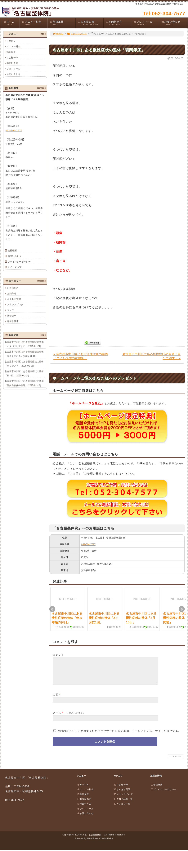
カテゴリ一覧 (122, 808)
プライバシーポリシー (19, 261)
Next (182, 609)
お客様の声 (90, 23)
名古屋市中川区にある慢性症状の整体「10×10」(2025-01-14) (24, 373)
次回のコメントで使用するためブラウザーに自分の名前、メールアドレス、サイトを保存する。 (119, 735)
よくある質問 (14, 299)
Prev (52, 609)
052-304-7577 (88, 544)
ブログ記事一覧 (123, 803)
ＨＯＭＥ (11, 41)
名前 (55, 699)
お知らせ (11, 293)
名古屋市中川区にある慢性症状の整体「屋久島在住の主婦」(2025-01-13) (24, 383)
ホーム (11, 23)
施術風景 (62, 23)
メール (57, 717)
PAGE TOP (175, 760)
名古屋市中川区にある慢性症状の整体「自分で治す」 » (151, 356)
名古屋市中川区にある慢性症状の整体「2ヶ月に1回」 (104, 618)
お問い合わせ (174, 23)
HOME (58, 33)
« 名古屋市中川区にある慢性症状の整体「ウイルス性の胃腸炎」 (80, 356)
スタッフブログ (77, 33)
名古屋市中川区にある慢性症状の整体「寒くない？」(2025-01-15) (24, 363)
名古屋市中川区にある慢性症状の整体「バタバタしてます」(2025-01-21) (24, 344)
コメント (58, 654)
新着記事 (11, 315)
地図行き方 (118, 23)
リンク (10, 310)
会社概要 (12, 250)
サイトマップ (14, 267)
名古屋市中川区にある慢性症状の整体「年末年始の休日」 (67, 618)
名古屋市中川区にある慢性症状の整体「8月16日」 (141, 618)
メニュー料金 (34, 23)
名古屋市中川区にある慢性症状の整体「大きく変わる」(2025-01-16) (24, 353)
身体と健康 (13, 321)
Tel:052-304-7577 (164, 14)
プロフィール (146, 23)
